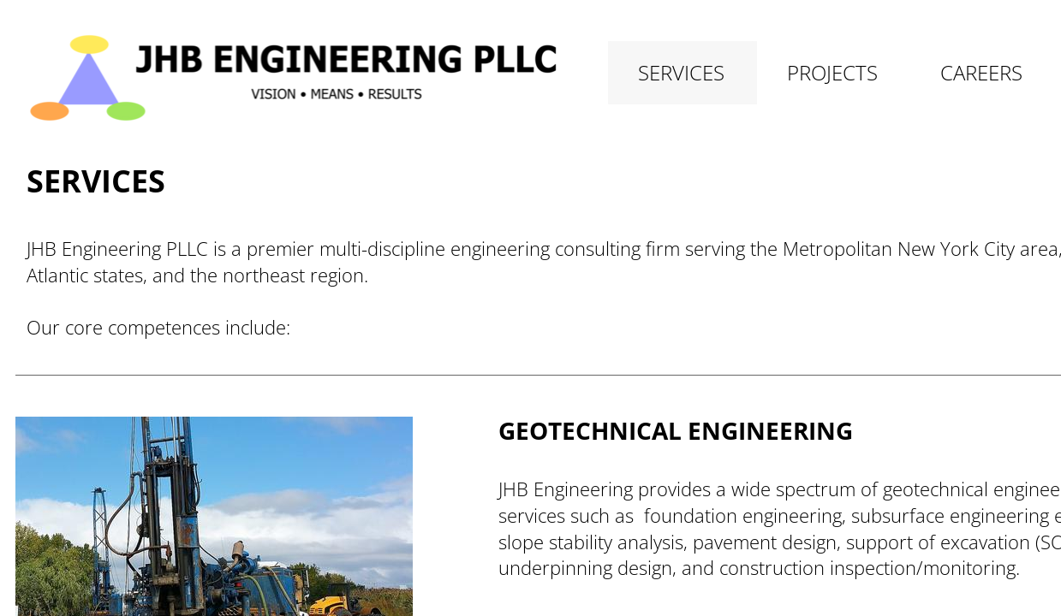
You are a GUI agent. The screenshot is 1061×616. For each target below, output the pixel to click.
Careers (981, 72)
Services (681, 72)
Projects (832, 72)
